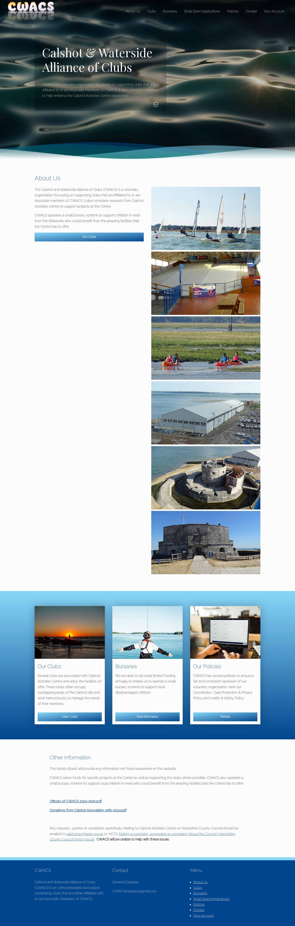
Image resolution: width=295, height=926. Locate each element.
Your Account (274, 11)
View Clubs (69, 716)
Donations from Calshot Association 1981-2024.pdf (88, 810)
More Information (147, 716)
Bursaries (170, 11)
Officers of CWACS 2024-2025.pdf (76, 801)
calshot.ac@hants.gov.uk (84, 834)
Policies (233, 11)
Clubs (151, 11)
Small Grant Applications (202, 11)
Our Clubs (89, 237)
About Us (133, 11)
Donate (251, 11)
